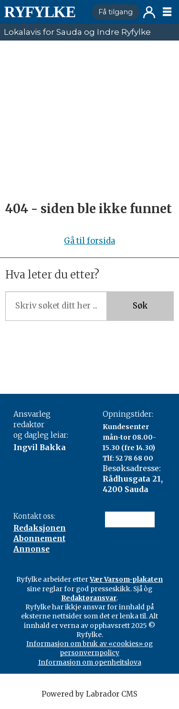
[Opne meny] (167, 12)
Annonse (31, 549)
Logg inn (149, 12)
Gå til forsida (89, 241)
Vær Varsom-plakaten (126, 579)
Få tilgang (115, 12)
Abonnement (39, 538)
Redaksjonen (39, 528)
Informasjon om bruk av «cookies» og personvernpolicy (89, 648)
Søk (140, 306)
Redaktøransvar (88, 598)
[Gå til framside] (44, 12)
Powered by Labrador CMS (89, 694)
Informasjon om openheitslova (89, 662)
